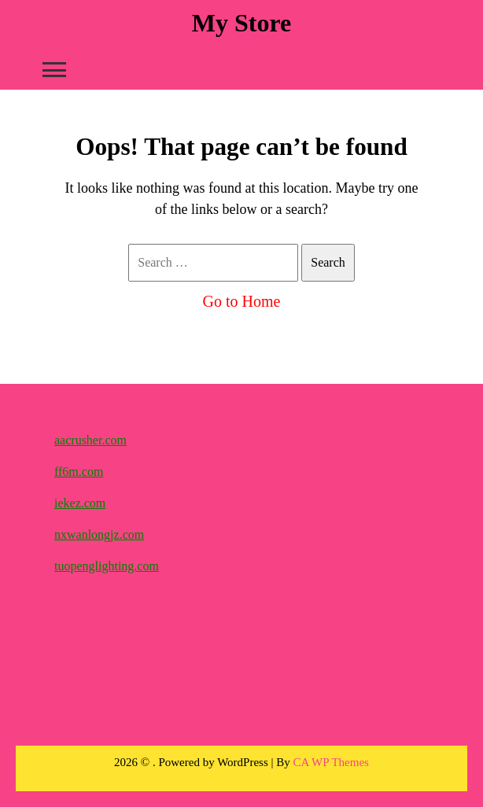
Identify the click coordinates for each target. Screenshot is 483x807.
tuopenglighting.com (106, 566)
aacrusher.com (90, 440)
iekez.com (79, 503)
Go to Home (242, 301)
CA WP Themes (331, 762)
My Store (241, 23)
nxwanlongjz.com (99, 534)
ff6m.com (78, 471)
